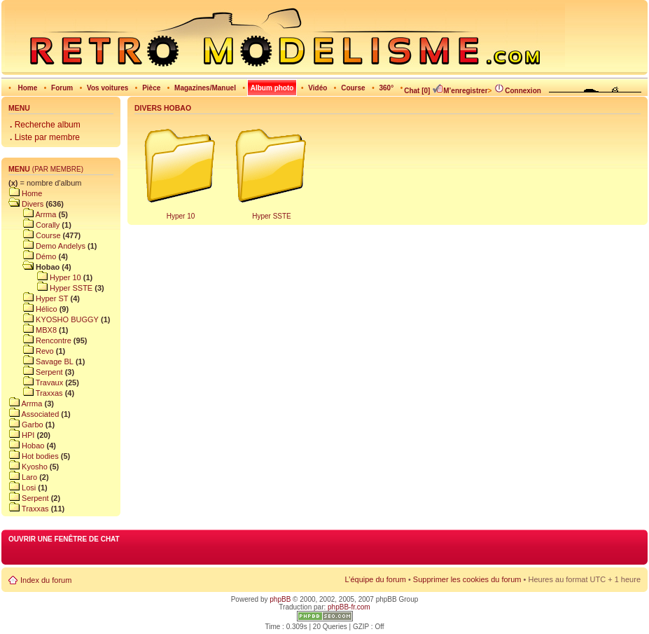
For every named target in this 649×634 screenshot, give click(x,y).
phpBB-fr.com (349, 607)
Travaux (35, 382)
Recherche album (45, 125)
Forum (62, 88)
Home (27, 88)
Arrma (32, 214)
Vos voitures (107, 88)
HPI (21, 435)
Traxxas (35, 393)
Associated (33, 414)
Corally (34, 225)
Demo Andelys (46, 246)
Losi (22, 487)
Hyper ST (38, 298)
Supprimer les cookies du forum (467, 579)
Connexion (517, 91)
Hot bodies (33, 456)
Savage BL (41, 361)
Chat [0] (417, 91)
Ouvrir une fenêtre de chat (64, 539)
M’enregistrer (459, 91)
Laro (22, 477)
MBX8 (32, 330)
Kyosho (28, 466)
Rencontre (39, 340)
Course (353, 88)
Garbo (25, 424)
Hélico (32, 309)
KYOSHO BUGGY (53, 319)
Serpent (35, 372)
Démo (32, 256)
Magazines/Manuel (205, 88)
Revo (31, 351)
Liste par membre (45, 137)
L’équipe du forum (374, 579)
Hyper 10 (44, 277)
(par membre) (57, 169)
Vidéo (317, 88)
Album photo (272, 88)
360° (386, 88)
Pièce (151, 88)
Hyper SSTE (50, 288)
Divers (25, 204)
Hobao (26, 445)
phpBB (280, 599)
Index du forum (45, 580)
